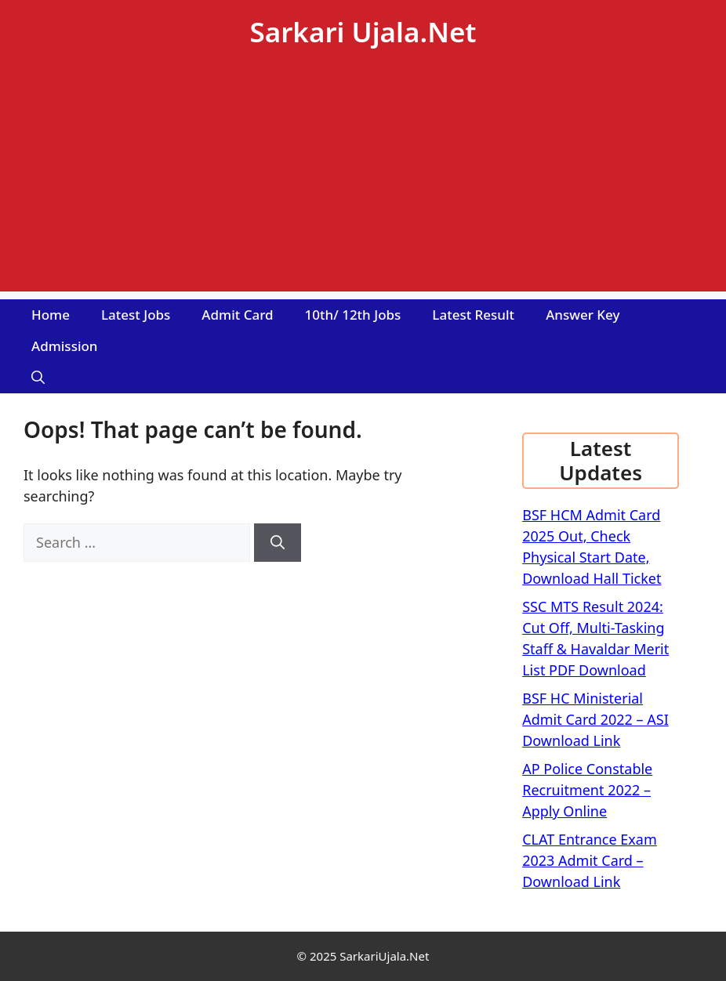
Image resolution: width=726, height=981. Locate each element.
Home (50, 315)
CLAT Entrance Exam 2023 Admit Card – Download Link (589, 860)
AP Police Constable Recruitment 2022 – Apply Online (587, 789)
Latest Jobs (135, 315)
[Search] (277, 542)
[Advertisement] (363, 181)
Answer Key (582, 315)
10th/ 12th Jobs (353, 315)
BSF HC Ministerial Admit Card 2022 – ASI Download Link (595, 719)
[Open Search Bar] (38, 377)
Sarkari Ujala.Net (362, 31)
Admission (64, 346)
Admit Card (237, 315)
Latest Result (473, 315)
